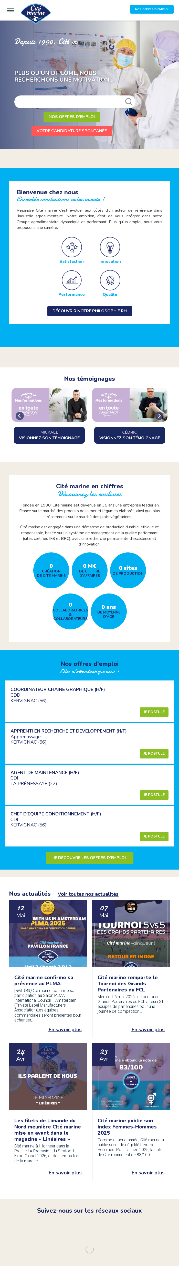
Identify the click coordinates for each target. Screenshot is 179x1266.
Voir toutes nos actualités (88, 894)
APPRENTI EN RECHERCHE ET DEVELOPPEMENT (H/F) (68, 731)
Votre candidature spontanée (72, 131)
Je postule (154, 711)
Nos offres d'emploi (72, 117)
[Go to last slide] (20, 416)
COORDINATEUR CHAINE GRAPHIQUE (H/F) (57, 689)
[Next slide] (159, 416)
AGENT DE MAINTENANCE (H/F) (44, 773)
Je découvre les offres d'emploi (90, 858)
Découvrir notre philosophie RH (89, 311)
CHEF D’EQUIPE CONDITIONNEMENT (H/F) (55, 814)
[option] (89, 85)
